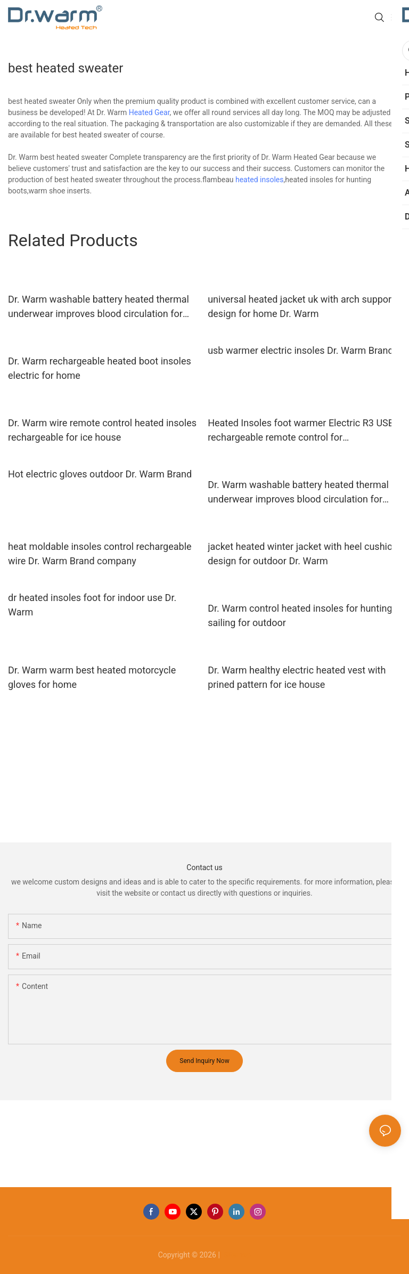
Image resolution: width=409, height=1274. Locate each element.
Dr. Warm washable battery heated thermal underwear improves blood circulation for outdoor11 (298, 492)
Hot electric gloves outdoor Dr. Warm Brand (100, 474)
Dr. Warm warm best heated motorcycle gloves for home (92, 677)
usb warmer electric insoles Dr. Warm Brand (301, 350)
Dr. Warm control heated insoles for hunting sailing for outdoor (300, 615)
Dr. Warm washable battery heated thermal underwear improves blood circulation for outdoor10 (98, 307)
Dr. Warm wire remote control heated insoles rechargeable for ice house (102, 430)
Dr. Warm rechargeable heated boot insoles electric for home (99, 368)
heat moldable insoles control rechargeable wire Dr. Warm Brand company (100, 553)
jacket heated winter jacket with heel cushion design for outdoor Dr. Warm (303, 553)
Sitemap (236, 1255)
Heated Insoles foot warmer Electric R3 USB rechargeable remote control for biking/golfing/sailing (301, 430)
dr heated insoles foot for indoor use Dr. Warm (92, 605)
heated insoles (259, 179)
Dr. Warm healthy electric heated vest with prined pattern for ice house (297, 677)
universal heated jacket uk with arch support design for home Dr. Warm (301, 306)
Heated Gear (149, 112)
